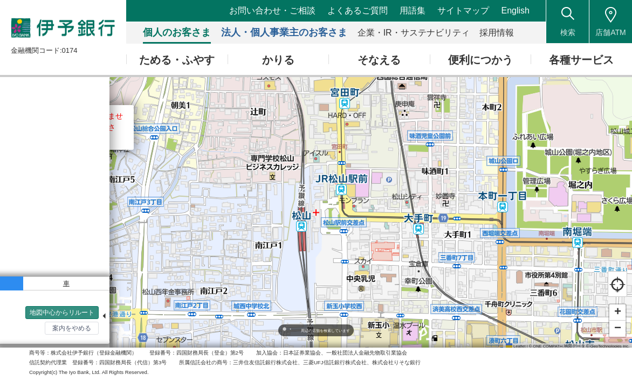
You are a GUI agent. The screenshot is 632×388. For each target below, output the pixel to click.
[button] (617, 312)
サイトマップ (463, 10)
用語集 (412, 10)
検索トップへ (32, 334)
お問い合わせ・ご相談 (272, 10)
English (516, 10)
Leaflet (516, 346)
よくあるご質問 (357, 10)
